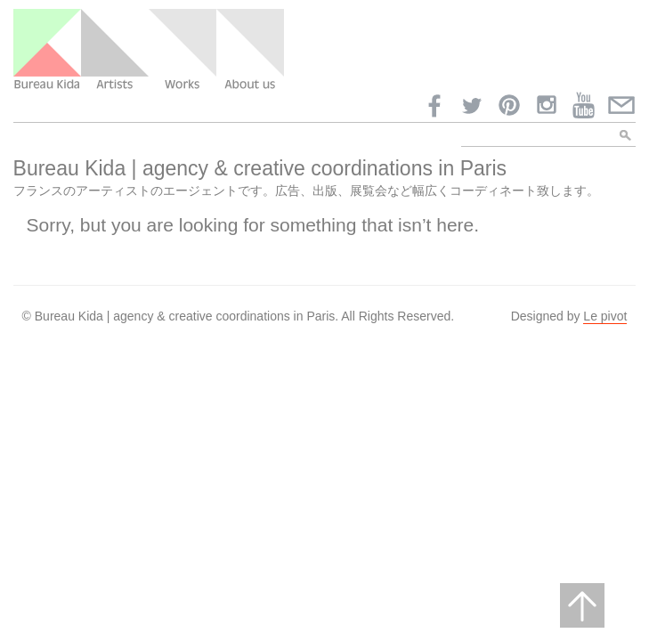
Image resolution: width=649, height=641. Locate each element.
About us (250, 50)
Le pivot (605, 316)
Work (182, 50)
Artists (115, 50)
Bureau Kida (47, 50)
